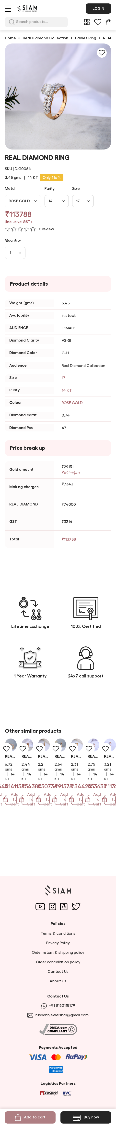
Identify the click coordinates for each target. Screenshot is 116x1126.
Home (10, 38)
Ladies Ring (85, 38)
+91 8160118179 (58, 1006)
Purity (50, 189)
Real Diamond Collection (45, 38)
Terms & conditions (58, 933)
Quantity (13, 240)
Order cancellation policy (58, 962)
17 (63, 378)
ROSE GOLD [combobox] (19, 201)
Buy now (86, 1118)
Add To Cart (38, 846)
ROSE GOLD (72, 403)
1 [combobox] (10, 253)
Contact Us (58, 972)
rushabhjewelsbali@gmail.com (58, 1015)
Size (76, 189)
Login (98, 9)
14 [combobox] (50, 201)
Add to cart (30, 1117)
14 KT (67, 390)
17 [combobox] (78, 201)
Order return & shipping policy (58, 952)
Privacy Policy (58, 943)
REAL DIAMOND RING (24, 817)
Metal (10, 189)
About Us (58, 981)
